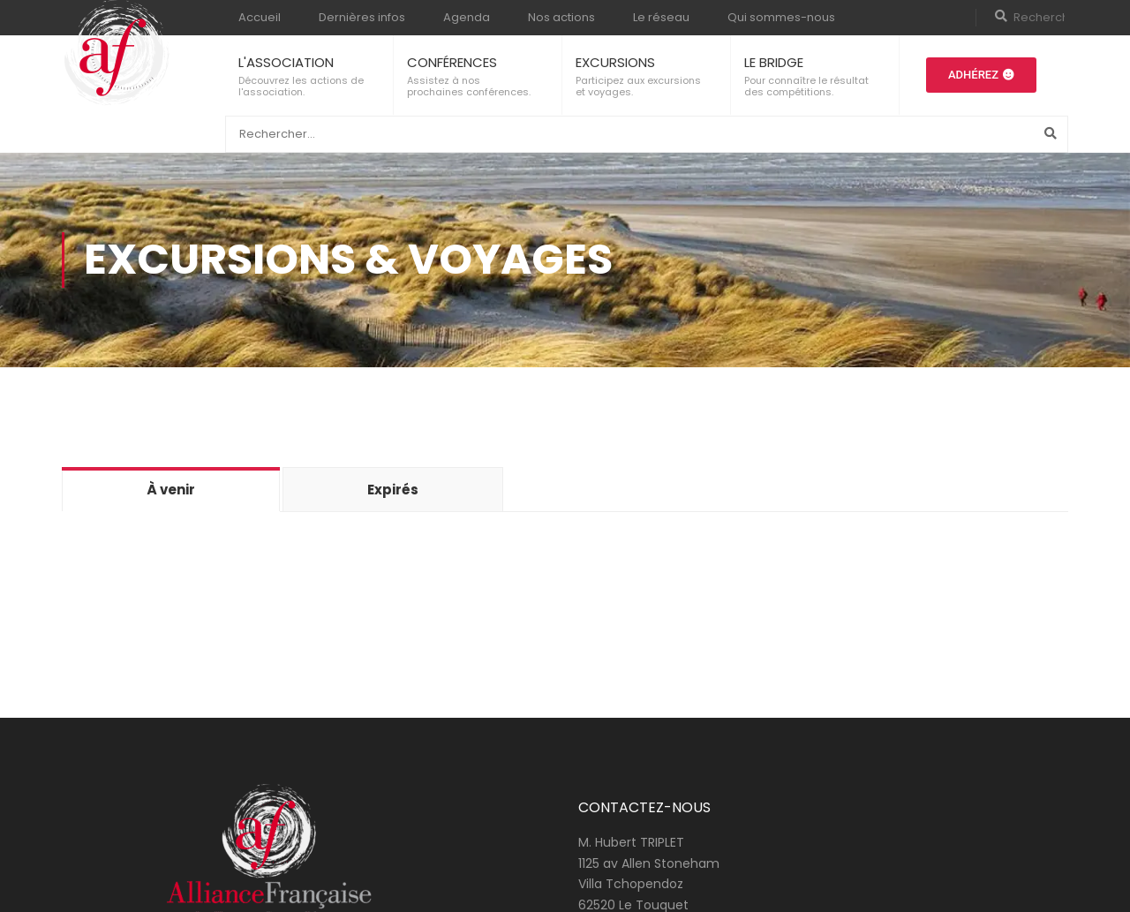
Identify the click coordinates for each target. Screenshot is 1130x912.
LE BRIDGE (773, 62)
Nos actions (561, 17)
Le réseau (661, 17)
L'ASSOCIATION (286, 62)
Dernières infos (362, 17)
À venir (171, 489)
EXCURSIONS (615, 62)
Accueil (259, 17)
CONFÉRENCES (452, 62)
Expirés (392, 489)
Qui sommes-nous (781, 17)
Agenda (466, 17)
